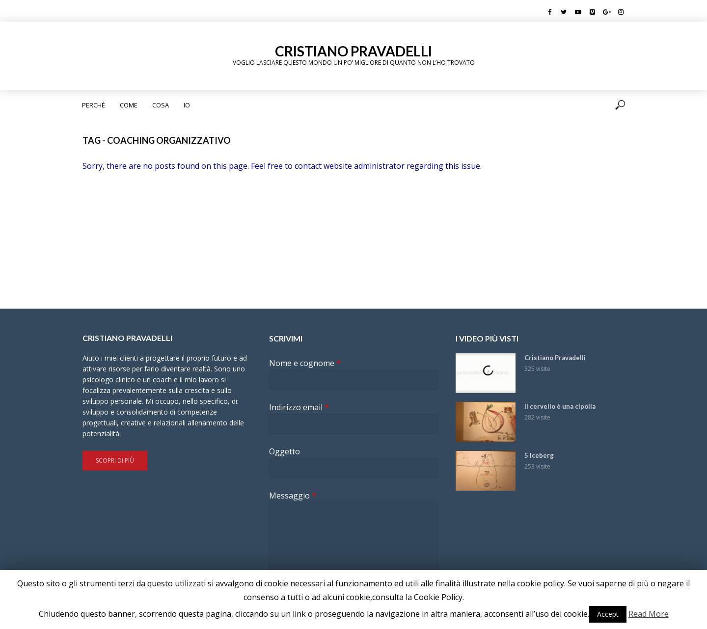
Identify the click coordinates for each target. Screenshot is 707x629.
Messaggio (292, 496)
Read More (648, 613)
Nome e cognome (305, 363)
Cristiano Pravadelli (353, 51)
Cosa (160, 105)
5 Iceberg (539, 455)
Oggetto (284, 451)
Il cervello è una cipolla (560, 406)
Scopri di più (115, 460)
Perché (93, 105)
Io (187, 105)
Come (128, 105)
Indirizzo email (299, 407)
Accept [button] (608, 614)
